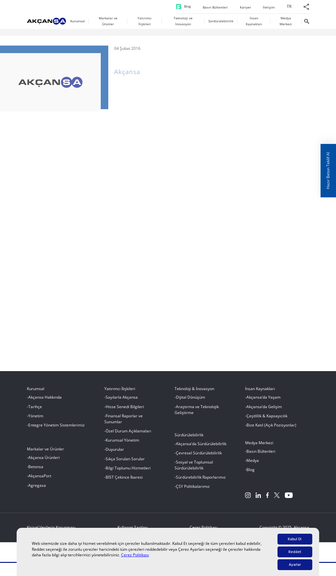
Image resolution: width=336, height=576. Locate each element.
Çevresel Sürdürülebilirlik (199, 456)
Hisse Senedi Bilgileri (125, 410)
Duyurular (115, 453)
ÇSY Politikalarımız (193, 490)
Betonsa (35, 470)
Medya (252, 464)
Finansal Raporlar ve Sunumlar (123, 422)
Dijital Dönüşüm (190, 401)
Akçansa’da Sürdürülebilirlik (201, 447)
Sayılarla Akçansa (122, 401)
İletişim (269, 25)
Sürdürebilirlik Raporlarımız (201, 481)
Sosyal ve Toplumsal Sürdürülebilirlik (194, 468)
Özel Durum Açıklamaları (128, 434)
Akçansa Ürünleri (44, 461)
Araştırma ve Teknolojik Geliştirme (197, 413)
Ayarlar (295, 565)
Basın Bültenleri (215, 25)
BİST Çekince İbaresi (124, 481)
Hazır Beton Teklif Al (328, 170)
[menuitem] (289, 26)
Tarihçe (35, 410)
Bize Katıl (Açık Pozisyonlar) (271, 428)
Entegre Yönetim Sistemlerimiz (56, 428)
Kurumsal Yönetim (122, 444)
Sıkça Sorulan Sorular (125, 462)
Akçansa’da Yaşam (263, 401)
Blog (187, 24)
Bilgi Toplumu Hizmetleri (128, 471)
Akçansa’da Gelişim (264, 410)
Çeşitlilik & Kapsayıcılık (266, 419)
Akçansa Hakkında (45, 401)
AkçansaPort (39, 479)
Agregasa (37, 488)
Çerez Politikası (135, 555)
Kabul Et (295, 539)
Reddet (294, 552)
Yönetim (35, 419)
